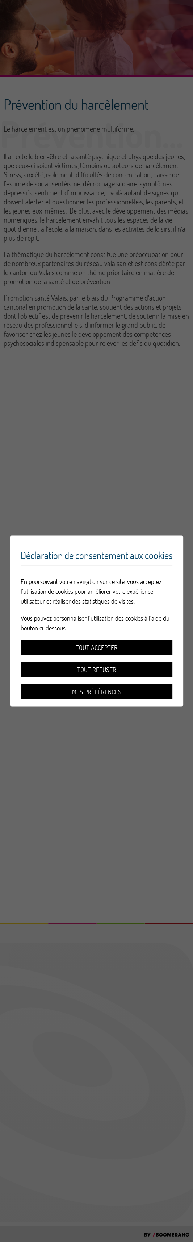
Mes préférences (96, 692)
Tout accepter (97, 647)
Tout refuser (96, 670)
